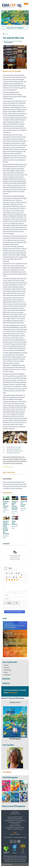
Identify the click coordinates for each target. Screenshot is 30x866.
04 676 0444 (17, 449)
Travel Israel (12, 41)
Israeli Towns (8, 632)
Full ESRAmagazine (15, 739)
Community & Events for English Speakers (15, 820)
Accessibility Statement (10, 860)
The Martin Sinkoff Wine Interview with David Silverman (15, 505)
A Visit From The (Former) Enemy (24, 504)
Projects (6, 665)
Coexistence (8, 624)
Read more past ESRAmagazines (13, 806)
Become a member (15, 834)
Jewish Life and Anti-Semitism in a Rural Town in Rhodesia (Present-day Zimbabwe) (6, 527)
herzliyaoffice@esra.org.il (19, 837)
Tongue (12, 580)
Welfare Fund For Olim (15, 826)
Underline (12, 573)
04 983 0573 (16, 453)
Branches (6, 668)
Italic (9, 573)
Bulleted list (21, 575)
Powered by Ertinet (6, 865)
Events (6, 672)
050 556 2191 (19, 451)
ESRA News (7, 675)
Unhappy (14, 580)
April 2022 (5, 41)
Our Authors (7, 772)
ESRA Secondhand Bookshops (15, 829)
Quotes (13, 577)
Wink (17, 580)
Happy (20, 577)
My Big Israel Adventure (14, 522)
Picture (19, 573)
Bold (6, 573)
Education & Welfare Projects (15, 817)
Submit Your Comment (14, 612)
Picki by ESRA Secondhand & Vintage (15, 827)
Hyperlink (16, 573)
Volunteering (7, 670)
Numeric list (6, 577)
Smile (6, 580)
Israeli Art (7, 641)
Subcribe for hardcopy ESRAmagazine (12, 698)
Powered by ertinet (21, 861)
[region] (15, 17)
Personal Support (15, 824)
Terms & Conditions (21, 860)
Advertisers (6, 679)
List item (9, 577)
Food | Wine (19, 41)
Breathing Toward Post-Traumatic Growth (5, 505)
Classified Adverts (15, 702)
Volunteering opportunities (15, 822)
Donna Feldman (8, 42)
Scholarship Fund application (15, 819)
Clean (16, 577)
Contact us (6, 683)
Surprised (9, 580)
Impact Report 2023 (15, 814)
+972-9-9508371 (8, 837)
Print (6, 34)
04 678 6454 (17, 447)
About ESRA (15, 812)
